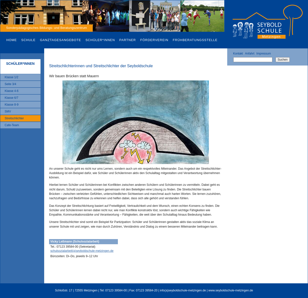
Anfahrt (250, 53)
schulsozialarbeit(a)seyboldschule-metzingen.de (81, 251)
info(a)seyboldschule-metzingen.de (183, 290)
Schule (28, 40)
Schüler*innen (100, 40)
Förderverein (154, 40)
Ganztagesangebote (60, 40)
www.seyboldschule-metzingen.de (230, 290)
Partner (127, 40)
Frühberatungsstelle (195, 40)
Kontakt (238, 53)
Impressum (263, 53)
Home (11, 40)
